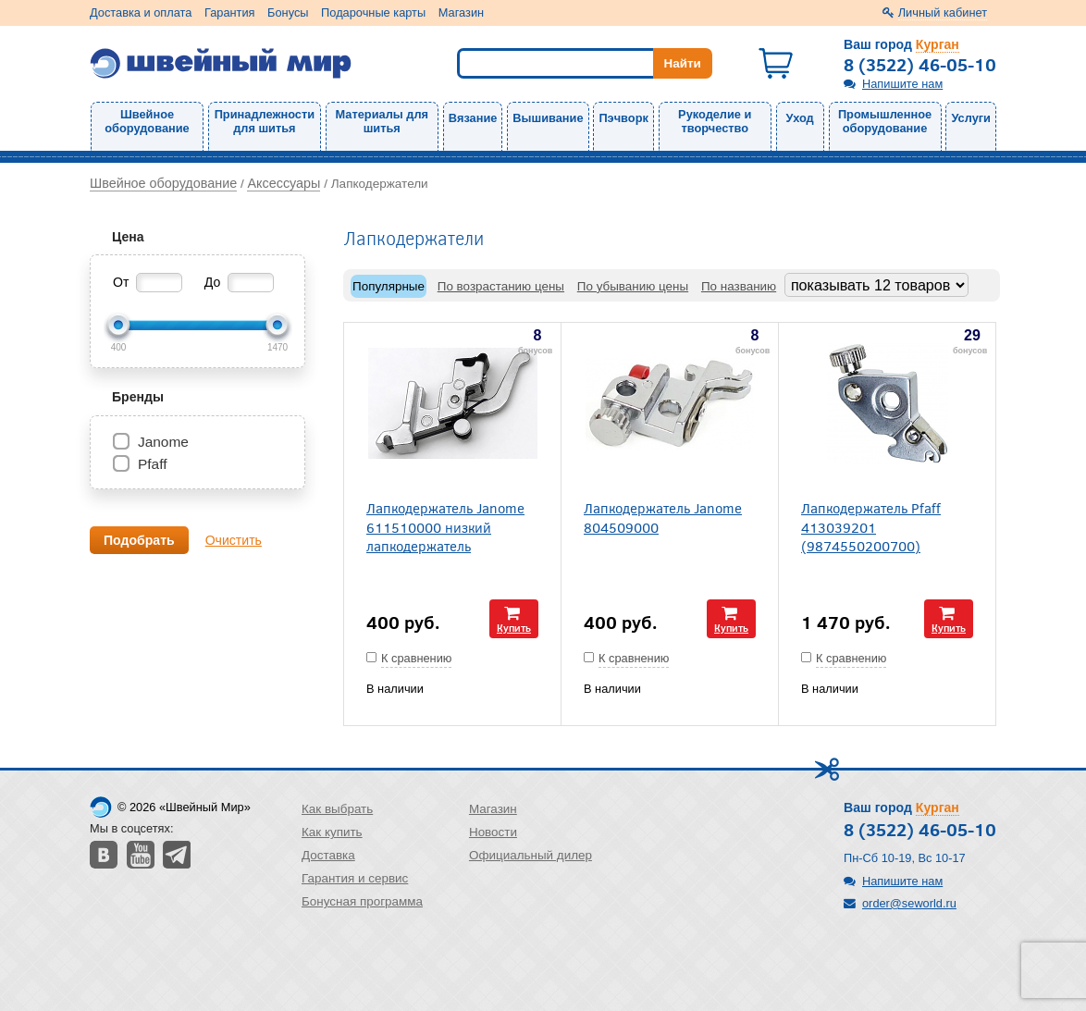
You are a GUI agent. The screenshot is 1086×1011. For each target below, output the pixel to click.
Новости (493, 832)
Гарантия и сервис (355, 878)
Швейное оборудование (147, 121)
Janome (163, 442)
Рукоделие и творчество (714, 121)
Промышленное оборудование (885, 121)
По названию (738, 286)
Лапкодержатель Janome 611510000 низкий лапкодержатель (445, 526)
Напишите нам (902, 84)
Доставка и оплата (140, 12)
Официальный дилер (530, 855)
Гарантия (229, 12)
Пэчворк (623, 118)
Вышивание (547, 118)
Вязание (473, 118)
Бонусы (287, 12)
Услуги (971, 118)
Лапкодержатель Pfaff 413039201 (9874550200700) (871, 526)
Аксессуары (283, 183)
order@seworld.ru (909, 903)
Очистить (233, 540)
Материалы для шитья (382, 121)
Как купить (332, 832)
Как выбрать (337, 809)
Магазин (461, 12)
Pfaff (152, 464)
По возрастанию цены (501, 286)
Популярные (388, 286)
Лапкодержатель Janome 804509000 (663, 517)
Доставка (328, 855)
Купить (514, 628)
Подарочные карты (373, 12)
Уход (800, 118)
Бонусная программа (362, 901)
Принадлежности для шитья (265, 121)
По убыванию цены (632, 286)
